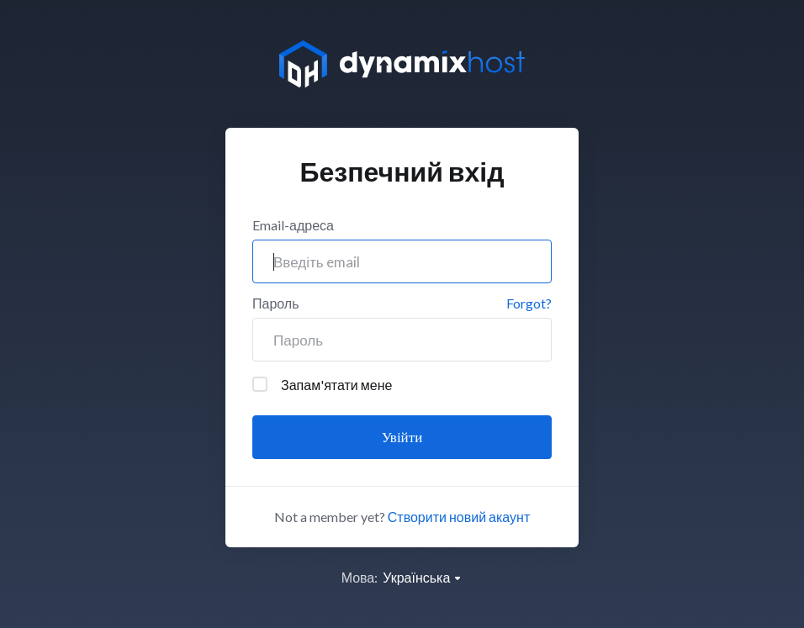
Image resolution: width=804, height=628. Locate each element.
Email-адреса (293, 225)
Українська (423, 577)
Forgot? (529, 303)
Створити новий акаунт (459, 517)
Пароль (275, 303)
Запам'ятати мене (322, 385)
